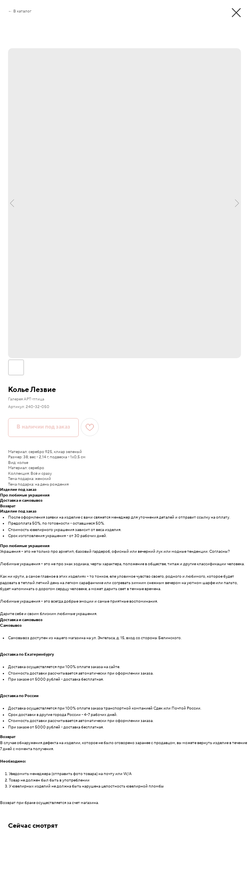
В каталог (22, 11)
